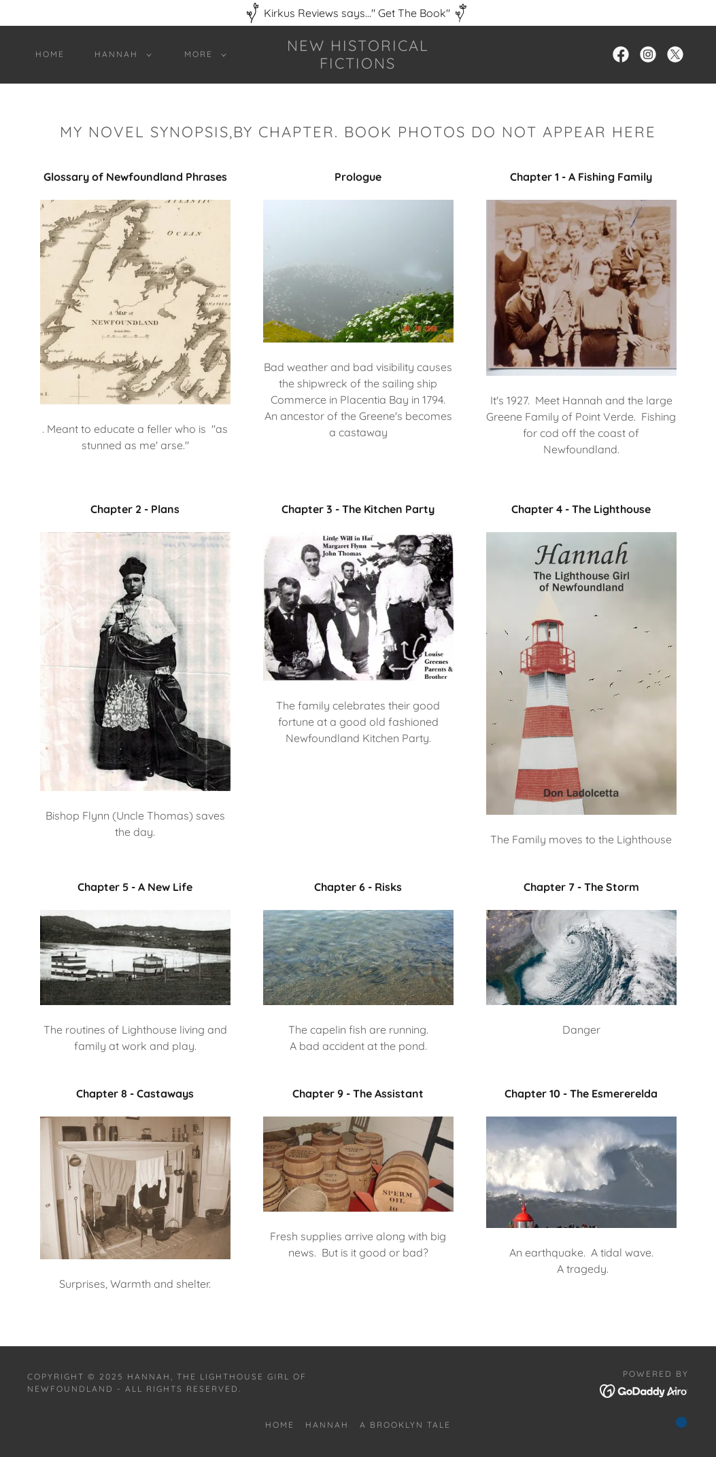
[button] (120, 54)
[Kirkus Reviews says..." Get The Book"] (358, 13)
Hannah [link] (327, 1425)
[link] (358, 64)
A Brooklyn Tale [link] (405, 1425)
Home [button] (279, 1425)
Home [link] (50, 54)
